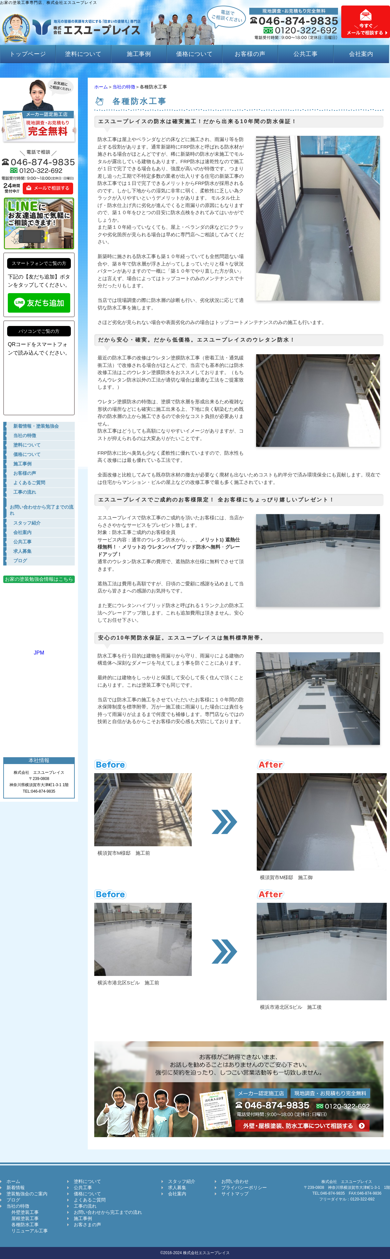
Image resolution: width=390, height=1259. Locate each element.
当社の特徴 (123, 86)
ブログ (13, 1199)
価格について (194, 54)
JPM (39, 649)
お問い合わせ (235, 1181)
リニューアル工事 (27, 1230)
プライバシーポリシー (244, 1187)
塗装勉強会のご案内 (26, 1193)
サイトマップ (235, 1193)
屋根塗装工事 (22, 1218)
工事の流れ (85, 1206)
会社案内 (361, 54)
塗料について (83, 54)
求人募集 (177, 1187)
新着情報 (15, 1187)
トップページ (27, 54)
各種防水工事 (22, 1224)
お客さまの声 (87, 1224)
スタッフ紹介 (181, 1181)
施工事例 (139, 54)
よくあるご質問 (90, 1199)
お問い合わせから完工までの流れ (108, 1212)
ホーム (101, 86)
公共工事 (305, 54)
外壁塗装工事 (22, 1212)
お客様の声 (250, 54)
